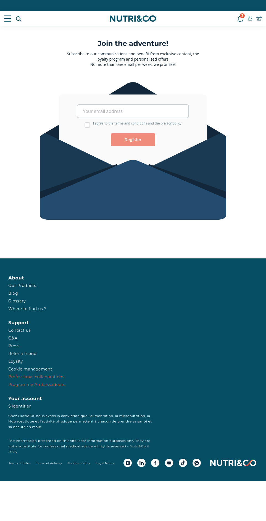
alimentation (101, 416)
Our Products (22, 285)
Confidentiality (79, 463)
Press (13, 345)
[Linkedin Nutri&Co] (141, 463)
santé (142, 421)
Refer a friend (22, 353)
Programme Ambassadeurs (36, 384)
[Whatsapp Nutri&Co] (197, 463)
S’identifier (19, 406)
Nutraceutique (21, 421)
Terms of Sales (20, 463)
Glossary (17, 301)
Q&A (12, 338)
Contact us (19, 330)
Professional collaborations (36, 376)
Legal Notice (105, 463)
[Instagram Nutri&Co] (127, 463)
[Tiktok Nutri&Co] (183, 463)
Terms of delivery (49, 463)
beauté (19, 427)
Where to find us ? (27, 308)
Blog (13, 293)
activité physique (57, 421)
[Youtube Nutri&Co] (169, 463)
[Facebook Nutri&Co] (155, 463)
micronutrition (132, 416)
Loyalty (15, 361)
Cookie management (30, 369)
